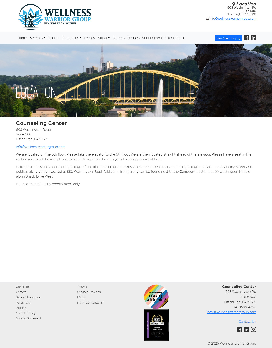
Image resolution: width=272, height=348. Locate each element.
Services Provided (89, 292)
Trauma (53, 37)
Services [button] (36, 37)
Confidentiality (25, 313)
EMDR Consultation (90, 302)
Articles (21, 308)
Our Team (22, 287)
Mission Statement (28, 318)
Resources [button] (70, 37)
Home (22, 37)
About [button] (102, 37)
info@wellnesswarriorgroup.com (233, 18)
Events (89, 37)
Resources (23, 302)
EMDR (81, 297)
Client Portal (175, 37)
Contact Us (247, 321)
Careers (119, 37)
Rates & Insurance (28, 297)
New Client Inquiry (228, 38)
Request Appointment (145, 37)
